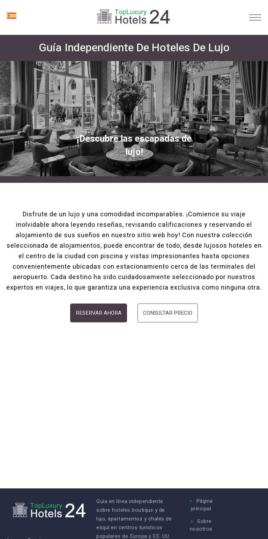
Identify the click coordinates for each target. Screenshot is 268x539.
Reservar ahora (98, 313)
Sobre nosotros (201, 525)
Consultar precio (167, 313)
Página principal (202, 504)
